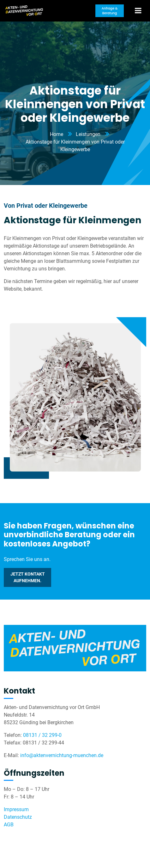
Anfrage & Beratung (110, 10)
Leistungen (88, 134)
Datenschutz (18, 817)
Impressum (16, 809)
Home (56, 134)
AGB (9, 825)
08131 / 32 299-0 (42, 735)
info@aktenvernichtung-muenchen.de (61, 755)
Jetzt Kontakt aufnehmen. (27, 577)
